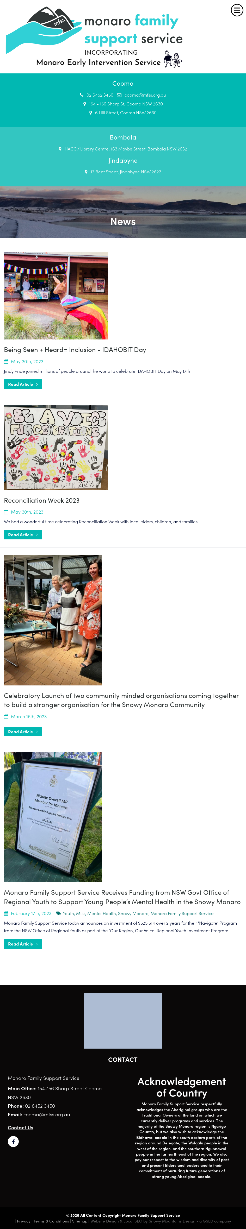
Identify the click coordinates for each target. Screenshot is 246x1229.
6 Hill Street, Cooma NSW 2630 (123, 112)
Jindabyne (123, 160)
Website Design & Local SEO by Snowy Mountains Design (142, 1221)
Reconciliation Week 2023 (41, 500)
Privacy (23, 1221)
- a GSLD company (213, 1221)
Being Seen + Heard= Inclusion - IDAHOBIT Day (75, 349)
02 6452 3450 (96, 95)
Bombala (123, 136)
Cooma (123, 82)
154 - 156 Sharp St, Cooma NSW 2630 (123, 103)
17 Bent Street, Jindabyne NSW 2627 (123, 171)
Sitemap (79, 1221)
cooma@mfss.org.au (141, 95)
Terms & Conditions (51, 1221)
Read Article (23, 384)
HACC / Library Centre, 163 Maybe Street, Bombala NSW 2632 (123, 149)
